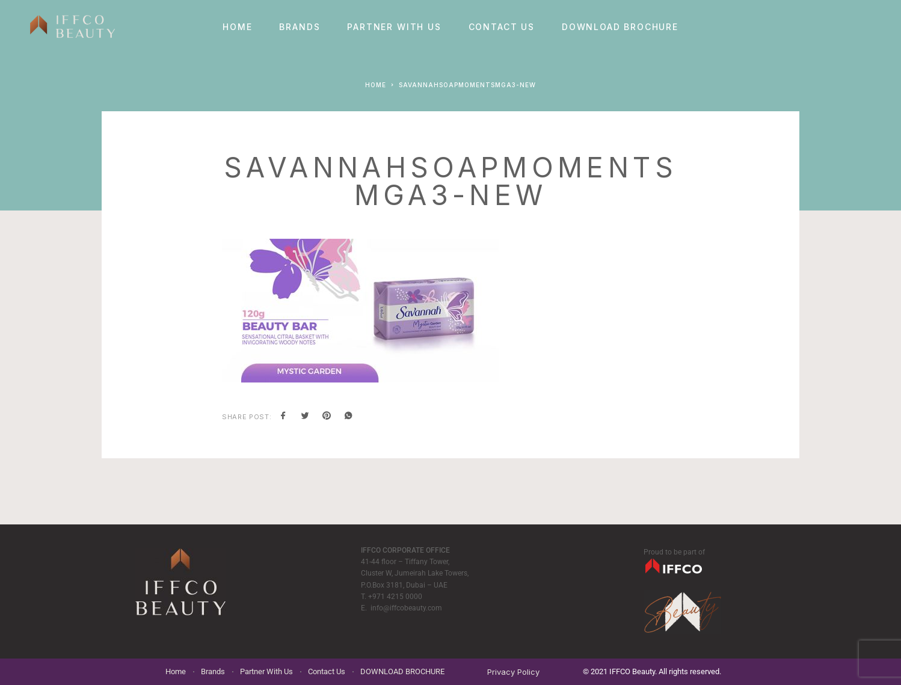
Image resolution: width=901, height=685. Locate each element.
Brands (299, 27)
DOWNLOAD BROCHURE (620, 27)
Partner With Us (394, 27)
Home (237, 27)
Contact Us (502, 27)
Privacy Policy (513, 672)
